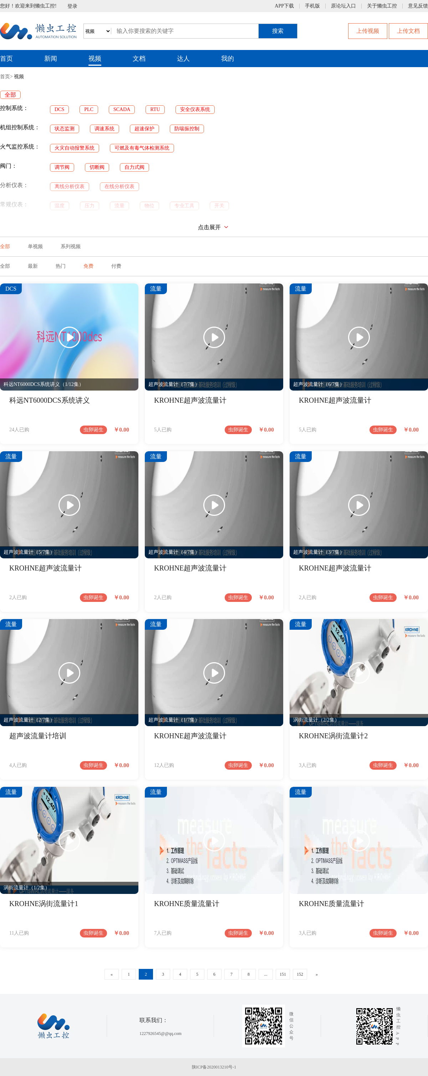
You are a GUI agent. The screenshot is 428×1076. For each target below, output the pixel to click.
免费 (88, 266)
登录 (72, 6)
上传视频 (367, 31)
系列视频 (71, 246)
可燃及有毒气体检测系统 (141, 148)
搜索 (278, 31)
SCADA (121, 109)
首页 (6, 58)
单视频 (35, 246)
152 (300, 974)
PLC (88, 109)
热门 (61, 266)
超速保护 (144, 128)
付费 (116, 266)
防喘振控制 (186, 128)
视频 (94, 58)
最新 (33, 266)
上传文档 (408, 31)
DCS (59, 109)
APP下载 (284, 6)
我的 (227, 58)
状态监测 (65, 128)
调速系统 (104, 128)
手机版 (312, 6)
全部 (10, 95)
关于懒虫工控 (382, 6)
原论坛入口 (343, 6)
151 (283, 974)
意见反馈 (418, 6)
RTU (155, 109)
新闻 (50, 58)
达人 (183, 58)
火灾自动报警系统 (75, 148)
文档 (139, 58)
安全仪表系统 (195, 109)
